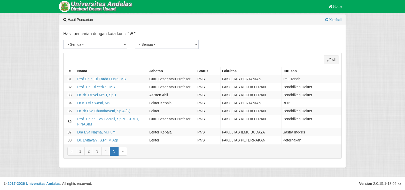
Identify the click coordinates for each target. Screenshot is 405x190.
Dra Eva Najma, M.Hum (96, 132)
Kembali (335, 19)
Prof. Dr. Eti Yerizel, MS (96, 87)
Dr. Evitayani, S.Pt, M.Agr (97, 140)
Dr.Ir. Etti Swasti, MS (93, 103)
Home (337, 6)
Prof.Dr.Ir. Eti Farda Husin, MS (101, 79)
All (331, 60)
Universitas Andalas (43, 183)
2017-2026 (16, 183)
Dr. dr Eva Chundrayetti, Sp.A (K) (103, 111)
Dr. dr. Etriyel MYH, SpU (96, 95)
